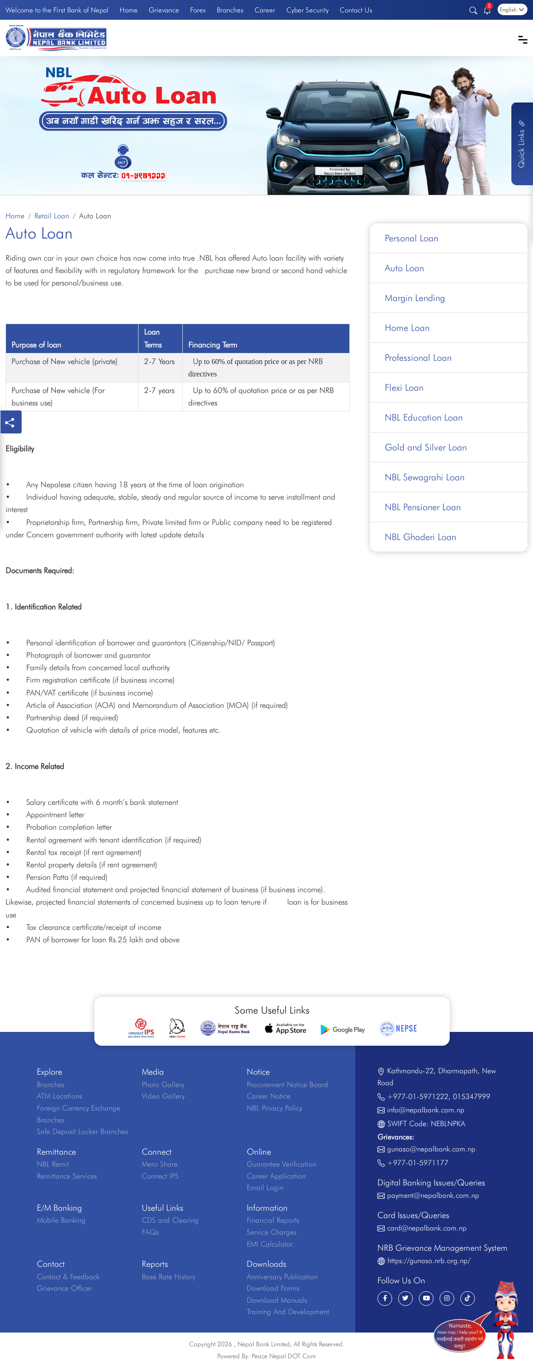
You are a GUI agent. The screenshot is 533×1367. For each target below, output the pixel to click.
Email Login (265, 1187)
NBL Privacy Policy (274, 1108)
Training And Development (288, 1311)
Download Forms (273, 1288)
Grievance (164, 10)
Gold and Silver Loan (426, 447)
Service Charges (271, 1232)
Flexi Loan (404, 387)
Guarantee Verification (281, 1164)
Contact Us (356, 10)
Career (265, 10)
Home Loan (407, 327)
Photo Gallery (163, 1084)
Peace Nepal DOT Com (284, 1356)
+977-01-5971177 (417, 1162)
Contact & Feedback (68, 1276)
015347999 (471, 1096)
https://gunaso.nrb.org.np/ (429, 1260)
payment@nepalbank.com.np (433, 1195)
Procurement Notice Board (287, 1084)
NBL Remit (53, 1164)
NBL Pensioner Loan (423, 507)
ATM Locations (59, 1096)
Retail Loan (52, 215)
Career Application (276, 1176)
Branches (230, 10)
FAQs (150, 1232)
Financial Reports (273, 1220)
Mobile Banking (61, 1220)
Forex (198, 10)
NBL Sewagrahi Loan (424, 477)
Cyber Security (307, 10)
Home (129, 10)
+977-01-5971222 (417, 1096)
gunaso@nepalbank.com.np (431, 1149)
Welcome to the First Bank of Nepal (57, 10)
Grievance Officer (64, 1288)
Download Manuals (277, 1300)
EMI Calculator (270, 1244)
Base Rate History (168, 1276)
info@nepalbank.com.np (425, 1109)
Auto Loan (404, 267)
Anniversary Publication (282, 1276)
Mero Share (160, 1164)
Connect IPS (160, 1176)
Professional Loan (418, 357)
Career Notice (268, 1096)
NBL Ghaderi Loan (420, 536)
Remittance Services (67, 1176)
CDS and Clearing (170, 1220)
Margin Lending (415, 297)
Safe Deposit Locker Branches (82, 1131)
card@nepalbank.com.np (427, 1228)
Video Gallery (163, 1096)
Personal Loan (411, 238)
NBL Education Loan (424, 417)
